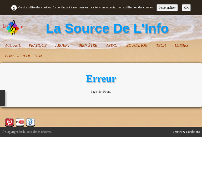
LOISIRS (182, 45)
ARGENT (63, 45)
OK (186, 7)
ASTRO (112, 45)
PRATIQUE (38, 45)
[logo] (87, 28)
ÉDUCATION (137, 45)
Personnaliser (167, 7)
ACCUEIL (13, 45)
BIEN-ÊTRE (88, 45)
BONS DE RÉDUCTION (24, 56)
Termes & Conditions (186, 132)
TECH (161, 45)
